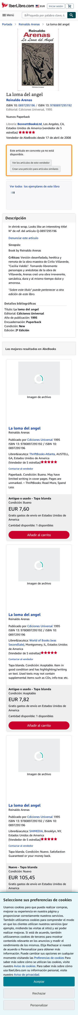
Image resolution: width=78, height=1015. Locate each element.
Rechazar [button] (39, 993)
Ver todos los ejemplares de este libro (34, 186)
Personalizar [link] (39, 1005)
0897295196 (26, 105)
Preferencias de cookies (49, 957)
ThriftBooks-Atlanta (42, 454)
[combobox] (44, 15)
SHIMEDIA (36, 831)
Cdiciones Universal (40, 439)
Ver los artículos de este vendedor (31, 162)
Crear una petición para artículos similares (35, 168)
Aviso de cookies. (25, 966)
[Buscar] (71, 15)
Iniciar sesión (56, 6)
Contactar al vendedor (21, 468)
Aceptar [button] (39, 981)
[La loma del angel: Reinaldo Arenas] (38, 30)
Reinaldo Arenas (29, 24)
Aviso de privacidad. (27, 974)
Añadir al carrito (39, 535)
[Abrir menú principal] (9, 15)
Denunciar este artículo (23, 238)
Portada (7, 24)
